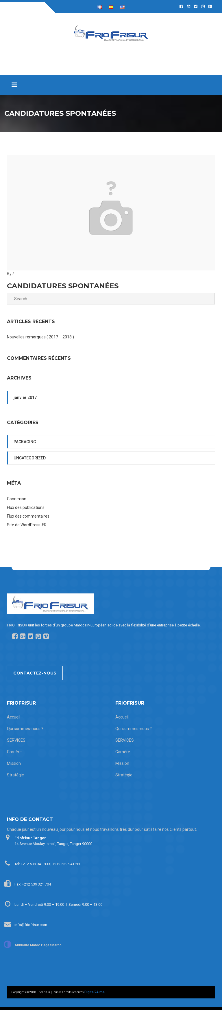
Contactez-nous (34, 673)
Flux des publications (26, 507)
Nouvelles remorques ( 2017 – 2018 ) (40, 337)
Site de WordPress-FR (27, 525)
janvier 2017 (25, 397)
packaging (25, 441)
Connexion (16, 498)
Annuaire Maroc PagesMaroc (38, 945)
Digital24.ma (94, 992)
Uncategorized (30, 458)
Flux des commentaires (28, 516)
